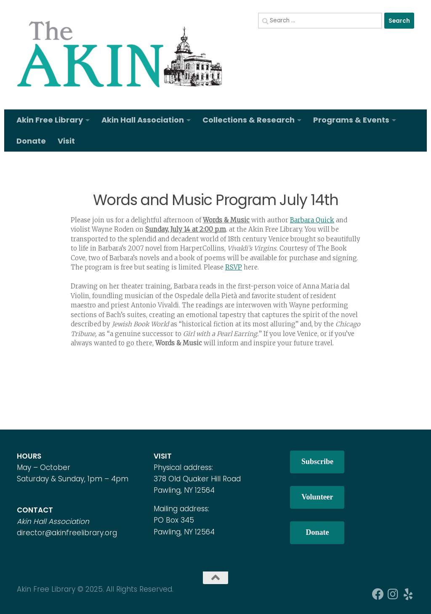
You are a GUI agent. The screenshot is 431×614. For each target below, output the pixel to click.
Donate (31, 141)
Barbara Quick (312, 220)
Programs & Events (351, 120)
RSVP (233, 267)
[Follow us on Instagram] (393, 594)
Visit (66, 141)
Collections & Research (248, 120)
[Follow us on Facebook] (378, 594)
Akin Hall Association (142, 120)
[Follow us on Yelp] (408, 594)
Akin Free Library (49, 120)
